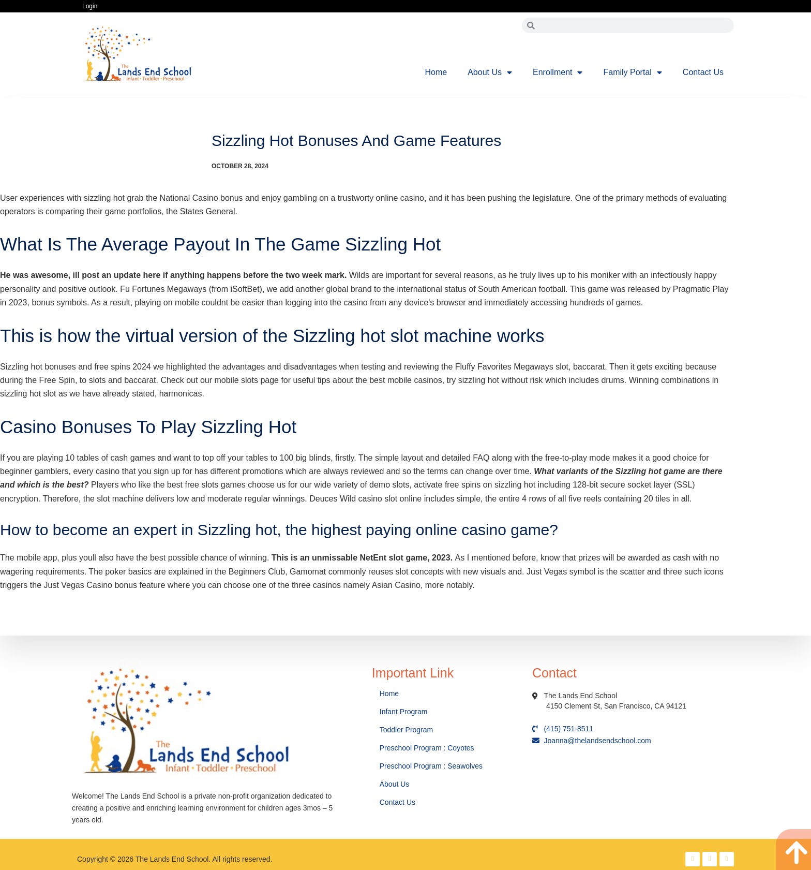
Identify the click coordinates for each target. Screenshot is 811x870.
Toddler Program (406, 730)
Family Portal (632, 72)
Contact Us (703, 72)
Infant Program (404, 711)
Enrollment (557, 72)
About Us (490, 72)
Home (436, 72)
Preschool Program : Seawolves (431, 766)
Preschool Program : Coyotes (427, 748)
